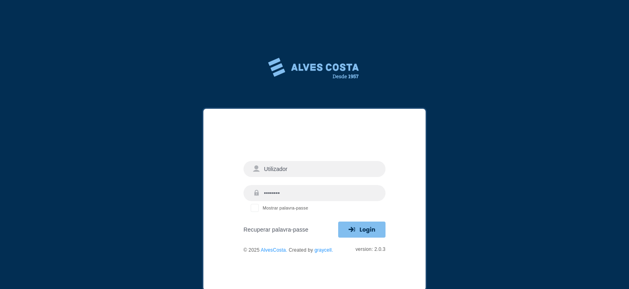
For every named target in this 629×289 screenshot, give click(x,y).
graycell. (323, 250)
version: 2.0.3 (370, 249)
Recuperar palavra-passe (275, 229)
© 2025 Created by (288, 250)
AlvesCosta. (275, 250)
